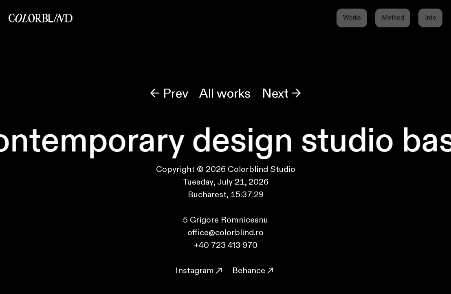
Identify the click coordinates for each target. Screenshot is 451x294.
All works (225, 93)
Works (352, 17)
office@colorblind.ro (225, 232)
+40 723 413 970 (225, 245)
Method (393, 17)
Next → (281, 93)
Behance (249, 270)
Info (430, 17)
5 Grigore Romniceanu (225, 219)
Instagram (200, 270)
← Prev (169, 93)
